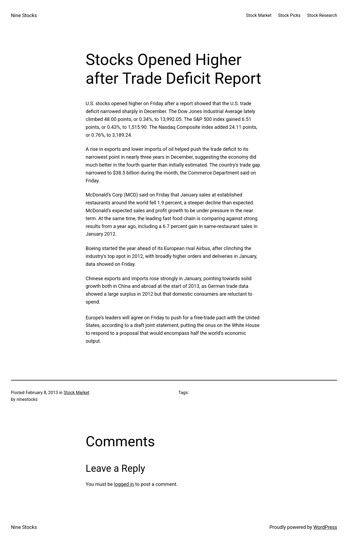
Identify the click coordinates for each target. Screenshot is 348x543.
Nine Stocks (24, 15)
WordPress (325, 527)
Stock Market (76, 392)
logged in (124, 484)
